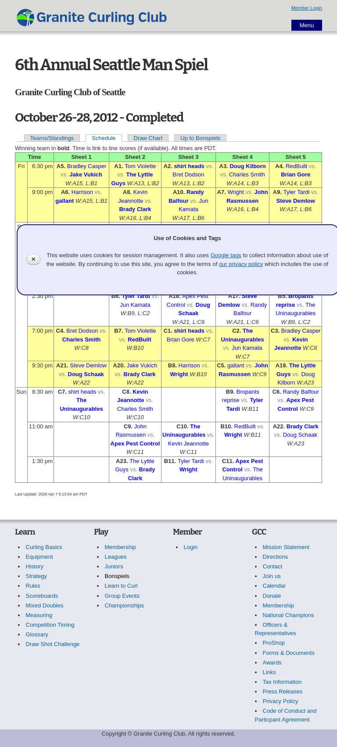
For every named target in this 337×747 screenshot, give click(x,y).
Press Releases (283, 691)
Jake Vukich (85, 174)
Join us (272, 576)
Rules (33, 585)
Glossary (37, 634)
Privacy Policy (280, 701)
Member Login (306, 8)
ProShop (274, 642)
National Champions (288, 615)
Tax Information (282, 682)
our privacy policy (241, 264)
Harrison (82, 192)
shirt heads (189, 166)
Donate (272, 596)
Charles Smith (247, 174)
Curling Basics (44, 547)
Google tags (226, 255)
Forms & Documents (289, 653)
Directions (275, 556)
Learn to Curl (121, 585)
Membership (120, 547)
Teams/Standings (52, 138)
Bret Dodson (188, 174)
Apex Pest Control (135, 443)
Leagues (116, 556)
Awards (272, 662)
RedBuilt (296, 166)
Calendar (274, 585)
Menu (307, 25)
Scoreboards (42, 596)
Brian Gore (295, 174)
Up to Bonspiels (200, 138)
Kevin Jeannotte (188, 443)
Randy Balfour (301, 391)
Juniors (114, 566)
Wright (236, 192)
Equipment (39, 556)
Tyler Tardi (296, 192)
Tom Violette (140, 166)
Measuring (39, 615)
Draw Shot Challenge (53, 644)
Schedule (103, 138)
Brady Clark (135, 209)
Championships (124, 605)
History (34, 566)
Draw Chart (148, 138)
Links (269, 672)
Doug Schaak (86, 374)
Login (191, 547)
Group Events (122, 596)
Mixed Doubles (45, 605)
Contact (273, 566)
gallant (64, 201)
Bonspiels (117, 576)
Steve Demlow (295, 201)
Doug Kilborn (247, 166)
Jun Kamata (135, 305)
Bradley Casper (87, 166)
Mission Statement (286, 547)
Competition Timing (50, 624)
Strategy (36, 576)
